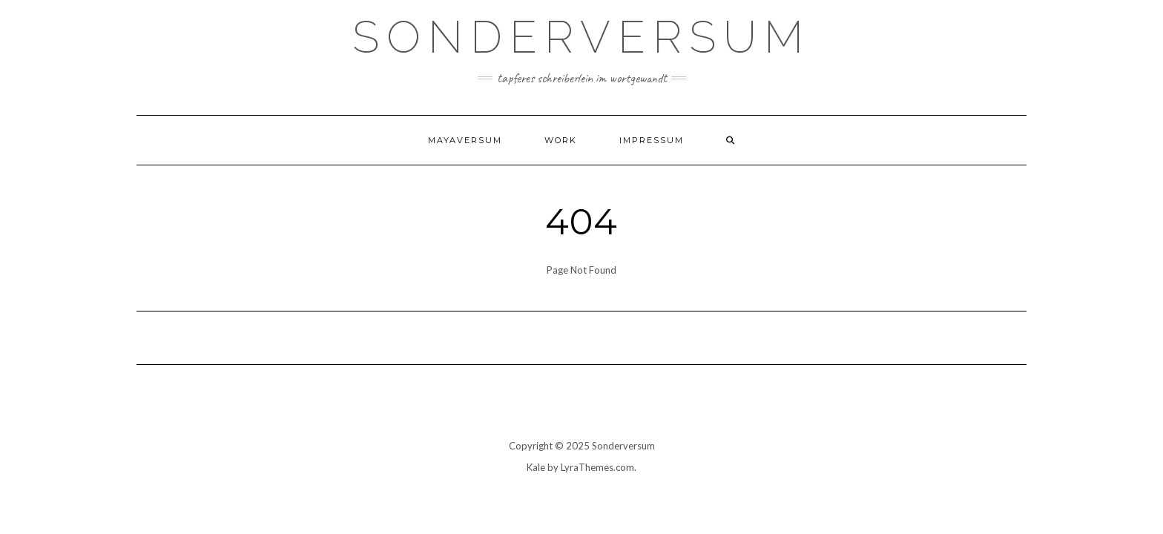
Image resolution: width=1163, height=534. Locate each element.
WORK (560, 140)
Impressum (651, 140)
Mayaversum (465, 140)
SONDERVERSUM (581, 37)
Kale (536, 467)
